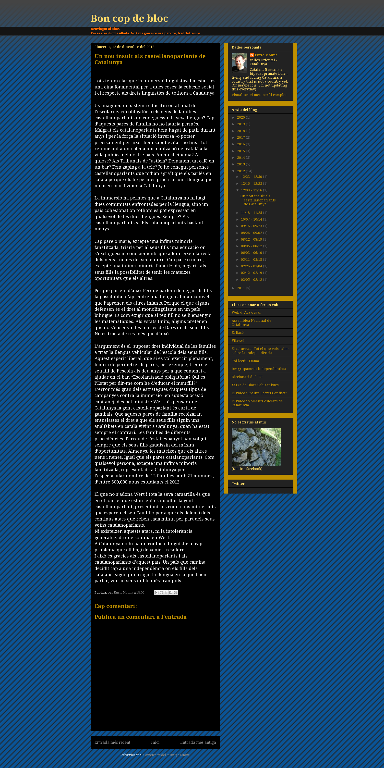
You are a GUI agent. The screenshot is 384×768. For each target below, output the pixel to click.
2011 (241, 288)
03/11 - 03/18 (252, 259)
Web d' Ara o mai (246, 312)
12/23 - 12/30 (252, 177)
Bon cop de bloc (129, 18)
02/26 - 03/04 (252, 266)
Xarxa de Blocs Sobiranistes (255, 385)
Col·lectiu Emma (245, 361)
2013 (241, 164)
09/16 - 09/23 (252, 226)
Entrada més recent (112, 742)
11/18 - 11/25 (252, 213)
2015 (241, 151)
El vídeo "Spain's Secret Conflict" (259, 393)
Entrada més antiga (198, 742)
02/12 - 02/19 (252, 273)
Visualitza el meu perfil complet (259, 95)
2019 (241, 124)
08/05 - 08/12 (252, 246)
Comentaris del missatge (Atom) (166, 755)
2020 (241, 117)
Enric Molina (266, 55)
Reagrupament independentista (259, 369)
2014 (241, 158)
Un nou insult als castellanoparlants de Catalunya (258, 200)
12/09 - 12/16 (252, 190)
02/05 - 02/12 (252, 280)
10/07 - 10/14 (252, 219)
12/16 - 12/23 (252, 184)
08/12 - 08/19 (252, 239)
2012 (241, 171)
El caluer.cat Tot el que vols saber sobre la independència (260, 351)
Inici (155, 742)
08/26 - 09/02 (252, 233)
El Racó (238, 332)
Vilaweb (238, 341)
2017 (241, 137)
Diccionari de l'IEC (247, 377)
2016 (241, 144)
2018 (241, 131)
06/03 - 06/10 (252, 253)
